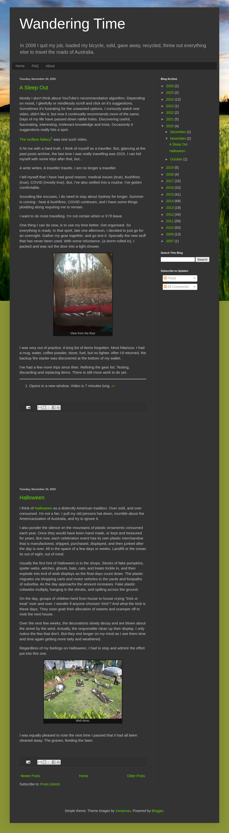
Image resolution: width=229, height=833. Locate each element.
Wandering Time (72, 23)
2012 (170, 214)
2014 (170, 201)
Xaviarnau (123, 811)
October (176, 159)
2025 (170, 93)
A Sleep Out (33, 87)
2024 (170, 99)
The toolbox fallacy (35, 139)
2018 (170, 174)
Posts (170, 278)
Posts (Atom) (50, 784)
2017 (170, 181)
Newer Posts (30, 776)
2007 (170, 241)
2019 (170, 167)
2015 (170, 194)
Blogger (157, 811)
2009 (170, 234)
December (178, 132)
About (50, 66)
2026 (170, 86)
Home (20, 66)
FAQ (35, 66)
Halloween (32, 498)
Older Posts (136, 776)
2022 (170, 113)
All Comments (176, 287)
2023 (170, 106)
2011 (170, 221)
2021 (170, 119)
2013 (170, 208)
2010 (170, 228)
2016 (170, 188)
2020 (170, 126)
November (178, 138)
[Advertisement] (82, 450)
